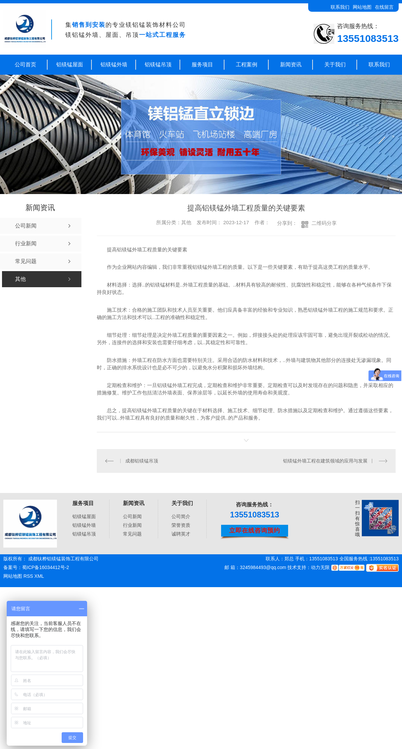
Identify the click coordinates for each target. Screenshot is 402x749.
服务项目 (202, 64)
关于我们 (335, 64)
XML (39, 576)
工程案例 (246, 64)
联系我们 (340, 7)
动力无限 (320, 567)
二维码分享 (324, 223)
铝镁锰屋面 (69, 64)
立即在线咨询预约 (254, 530)
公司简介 (181, 516)
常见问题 (132, 534)
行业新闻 (132, 525)
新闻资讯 (291, 64)
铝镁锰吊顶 (158, 64)
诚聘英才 (181, 534)
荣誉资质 (181, 525)
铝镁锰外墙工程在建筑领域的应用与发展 (325, 460)
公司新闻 (132, 516)
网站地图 (362, 7)
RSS (29, 576)
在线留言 (384, 7)
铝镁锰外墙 (113, 64)
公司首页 (25, 64)
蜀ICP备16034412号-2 (45, 567)
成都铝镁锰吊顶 (141, 460)
